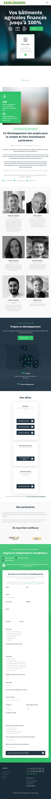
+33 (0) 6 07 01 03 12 (27, 566)
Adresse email (9, 601)
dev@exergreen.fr (33, 773)
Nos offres (4, 776)
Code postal (8, 621)
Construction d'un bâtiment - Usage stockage (16, 663)
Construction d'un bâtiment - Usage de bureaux (16, 667)
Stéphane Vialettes (13, 216)
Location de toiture (11, 658)
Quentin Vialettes (37, 260)
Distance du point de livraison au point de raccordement (17, 744)
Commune (21, 621)
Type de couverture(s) (10, 697)
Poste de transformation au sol (13, 733)
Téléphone (28, 601)
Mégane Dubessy (14, 260)
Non (8, 678)
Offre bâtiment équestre (26, 427)
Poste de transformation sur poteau (14, 731)
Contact (4, 778)
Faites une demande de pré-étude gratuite (36, 496)
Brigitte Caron (37, 300)
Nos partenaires (5, 774)
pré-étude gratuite (25, 337)
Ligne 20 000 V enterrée (12, 728)
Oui (7, 677)
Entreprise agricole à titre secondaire (14, 633)
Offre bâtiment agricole (26, 421)
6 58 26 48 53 (37, 771)
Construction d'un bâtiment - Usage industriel (16, 665)
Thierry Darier (37, 216)
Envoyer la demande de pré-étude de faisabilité (26, 753)
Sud (8, 707)
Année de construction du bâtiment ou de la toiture (16, 689)
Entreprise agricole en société (13, 635)
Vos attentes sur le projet (11, 712)
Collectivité (9, 640)
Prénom (7, 587)
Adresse (7, 609)
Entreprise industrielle (11, 636)
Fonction (7, 594)
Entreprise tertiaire (11, 638)
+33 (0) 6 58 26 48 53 (39, 583)
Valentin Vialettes (13, 300)
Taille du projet (9, 682)
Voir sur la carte (30, 785)
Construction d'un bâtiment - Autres (14, 668)
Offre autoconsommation (26, 486)
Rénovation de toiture (11, 660)
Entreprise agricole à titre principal (14, 631)
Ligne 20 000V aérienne (12, 729)
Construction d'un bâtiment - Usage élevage (16, 661)
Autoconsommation (11, 670)
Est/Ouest (9, 709)
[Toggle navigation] (47, 3)
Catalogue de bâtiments (26, 433)
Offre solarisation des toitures (26, 458)
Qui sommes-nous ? (6, 771)
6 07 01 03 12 (37, 768)
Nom (27, 587)
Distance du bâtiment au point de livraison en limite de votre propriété (20, 736)
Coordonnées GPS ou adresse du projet (14, 644)
